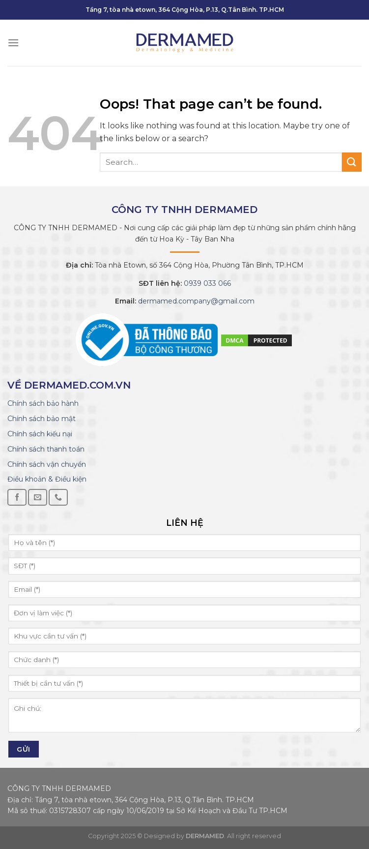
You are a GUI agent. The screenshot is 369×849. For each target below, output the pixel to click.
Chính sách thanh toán (46, 449)
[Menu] (13, 42)
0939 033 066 (206, 283)
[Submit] (352, 162)
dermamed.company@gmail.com (195, 301)
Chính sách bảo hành (43, 403)
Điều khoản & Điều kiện (46, 479)
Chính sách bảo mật (41, 418)
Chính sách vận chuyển (46, 464)
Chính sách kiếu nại (39, 433)
